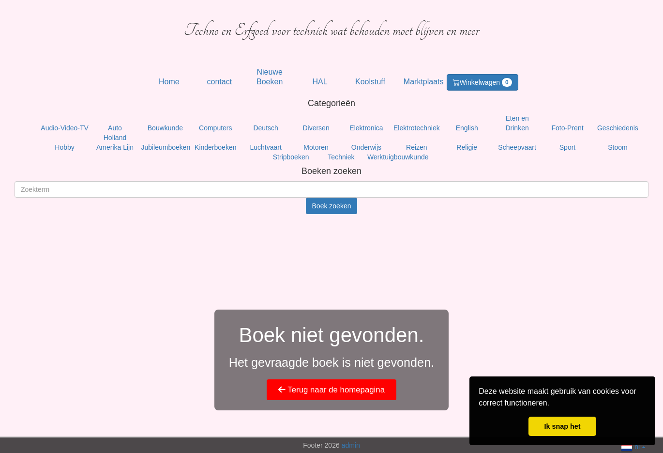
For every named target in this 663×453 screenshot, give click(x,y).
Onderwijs (366, 147)
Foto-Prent (567, 128)
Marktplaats (424, 82)
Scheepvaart (517, 147)
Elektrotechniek (416, 128)
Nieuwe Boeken (269, 77)
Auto (115, 128)
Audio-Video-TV (65, 128)
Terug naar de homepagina (331, 389)
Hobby (64, 147)
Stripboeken (291, 157)
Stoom (617, 147)
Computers (215, 128)
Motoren (315, 147)
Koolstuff (370, 82)
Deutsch (265, 128)
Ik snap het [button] (562, 426)
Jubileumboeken (165, 147)
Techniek (341, 157)
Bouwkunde (165, 128)
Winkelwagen (482, 82)
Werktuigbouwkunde (398, 157)
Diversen (315, 128)
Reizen (416, 147)
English (467, 128)
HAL (320, 82)
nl (633, 446)
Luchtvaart (265, 147)
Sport (567, 147)
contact (219, 82)
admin (351, 445)
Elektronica (366, 128)
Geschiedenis (617, 128)
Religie (466, 147)
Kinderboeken (215, 147)
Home (169, 82)
